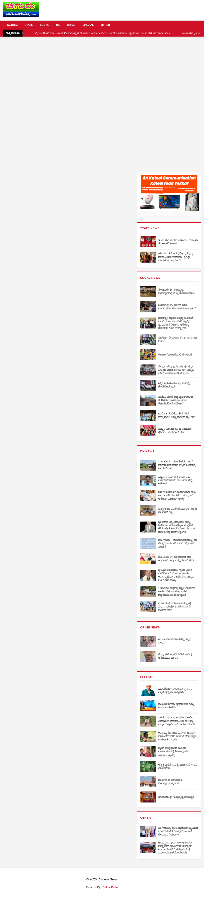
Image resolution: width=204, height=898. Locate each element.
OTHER (105, 24)
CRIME (71, 24)
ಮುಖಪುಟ (12, 24)
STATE (29, 24)
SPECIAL (88, 24)
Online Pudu (110, 887)
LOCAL (44, 24)
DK (58, 24)
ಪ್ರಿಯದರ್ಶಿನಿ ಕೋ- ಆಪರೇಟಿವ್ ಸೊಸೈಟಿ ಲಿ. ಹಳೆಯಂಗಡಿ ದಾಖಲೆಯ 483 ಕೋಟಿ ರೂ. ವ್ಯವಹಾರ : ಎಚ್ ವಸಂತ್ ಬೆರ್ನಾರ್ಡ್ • (110, 33)
